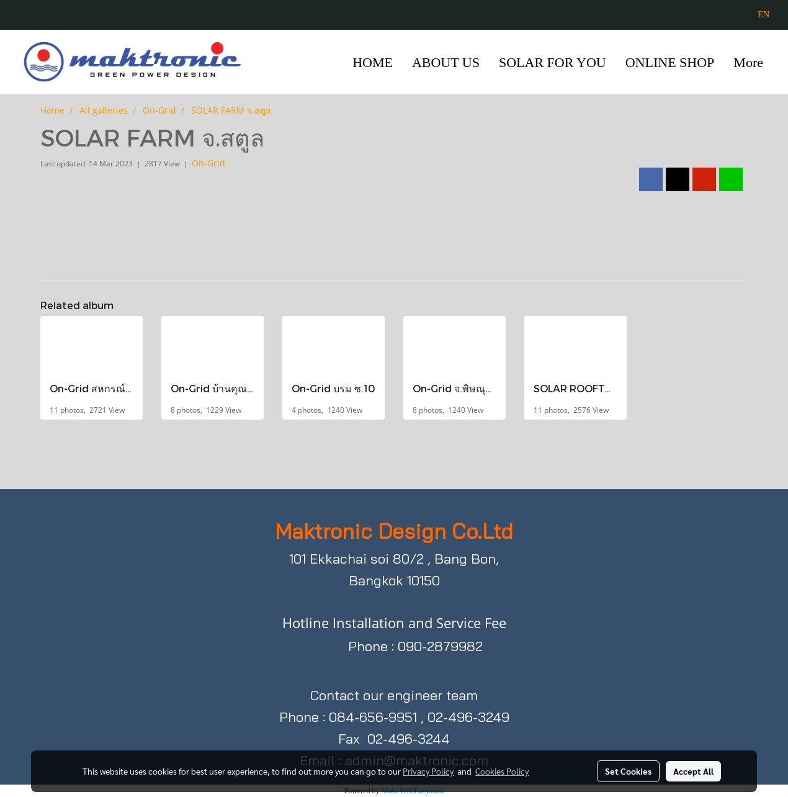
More (748, 62)
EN (756, 14)
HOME (372, 62)
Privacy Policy (428, 771)
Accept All (693, 771)
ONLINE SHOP (670, 62)
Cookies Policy (502, 771)
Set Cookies (628, 771)
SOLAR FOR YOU (552, 62)
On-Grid (208, 163)
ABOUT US (446, 62)
